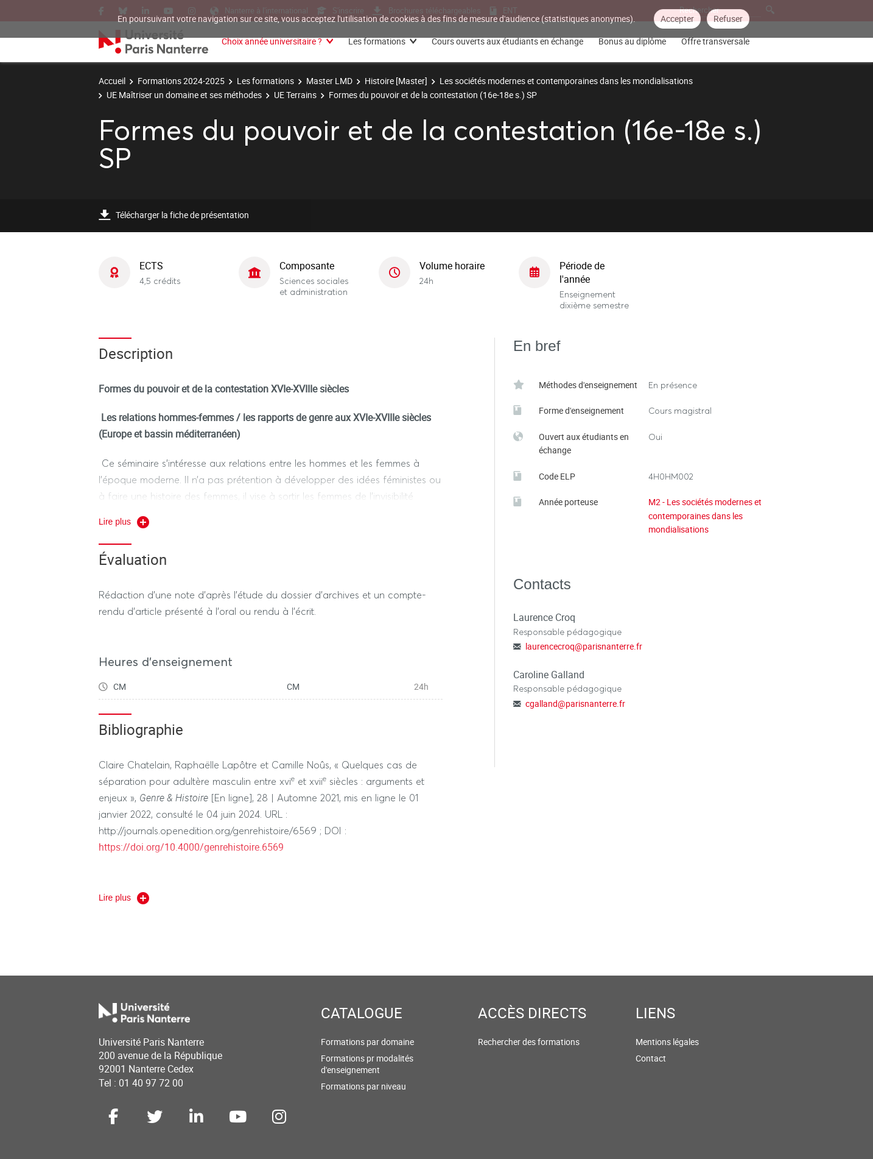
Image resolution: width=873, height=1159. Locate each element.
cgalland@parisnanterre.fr (575, 703)
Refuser (728, 18)
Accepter (677, 18)
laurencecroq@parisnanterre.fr (583, 646)
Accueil (112, 81)
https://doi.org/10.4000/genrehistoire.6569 (191, 847)
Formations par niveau (363, 1086)
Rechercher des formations (529, 1041)
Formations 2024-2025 (181, 81)
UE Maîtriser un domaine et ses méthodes (184, 95)
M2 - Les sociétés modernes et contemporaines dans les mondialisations (705, 515)
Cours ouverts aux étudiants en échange (507, 41)
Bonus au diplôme (632, 41)
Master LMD (329, 81)
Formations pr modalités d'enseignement (367, 1064)
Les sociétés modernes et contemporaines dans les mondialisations (566, 81)
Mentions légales (667, 1041)
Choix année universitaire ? (272, 41)
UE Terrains (295, 95)
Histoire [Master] (396, 81)
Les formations (376, 41)
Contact (651, 1058)
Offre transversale (715, 41)
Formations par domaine (367, 1041)
